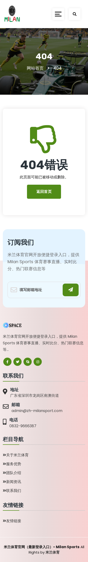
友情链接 (12, 521)
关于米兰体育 (16, 455)
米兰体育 (53, 552)
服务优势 (12, 464)
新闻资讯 (12, 481)
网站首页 (35, 68)
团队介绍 (12, 473)
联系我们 (12, 490)
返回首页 (44, 191)
